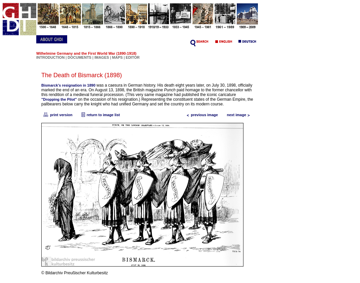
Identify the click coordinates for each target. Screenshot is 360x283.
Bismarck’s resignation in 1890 (68, 85)
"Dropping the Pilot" (59, 99)
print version (57, 115)
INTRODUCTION (50, 57)
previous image (201, 115)
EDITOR (132, 57)
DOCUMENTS (79, 57)
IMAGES (101, 57)
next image (240, 115)
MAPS (117, 57)
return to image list (100, 115)
